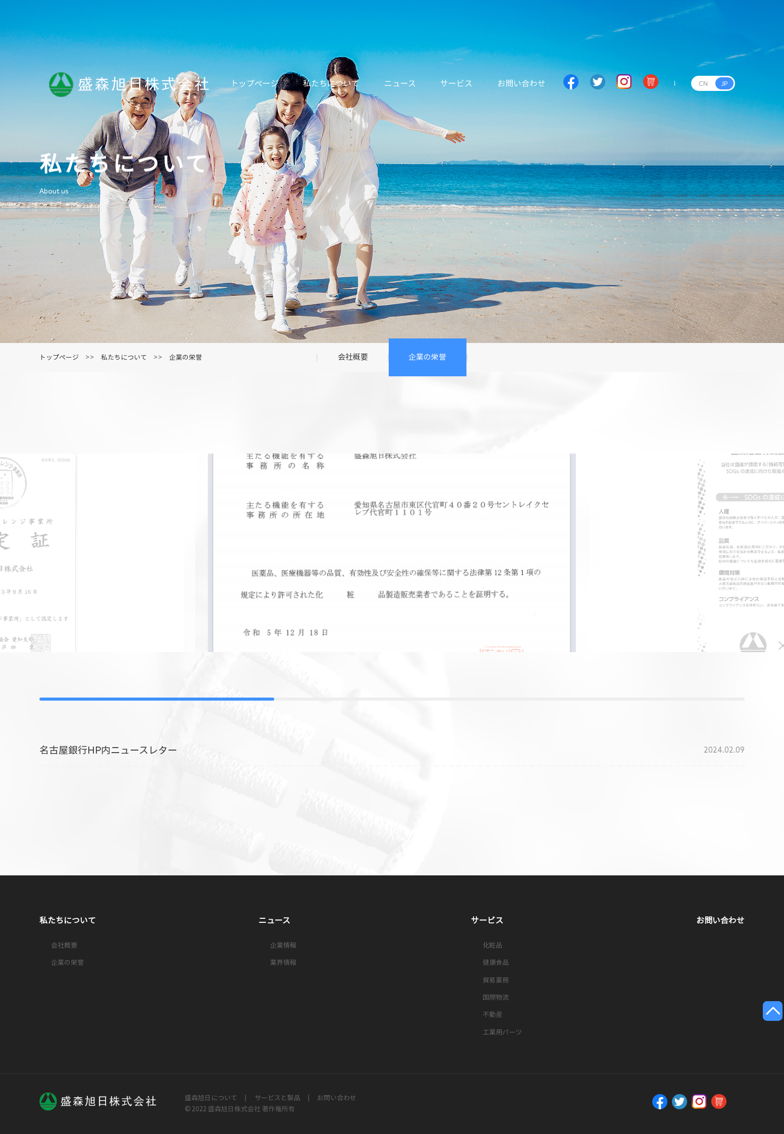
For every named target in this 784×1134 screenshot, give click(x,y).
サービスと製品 (277, 1098)
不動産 (492, 1014)
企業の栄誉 (185, 357)
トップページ (254, 88)
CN (703, 83)
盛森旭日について (211, 1098)
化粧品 (492, 945)
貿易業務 (496, 980)
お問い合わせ (521, 88)
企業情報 (283, 945)
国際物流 (496, 997)
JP (724, 83)
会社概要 (64, 945)
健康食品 (496, 962)
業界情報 (283, 962)
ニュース (400, 88)
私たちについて (331, 88)
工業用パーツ (502, 1032)
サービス (456, 88)
